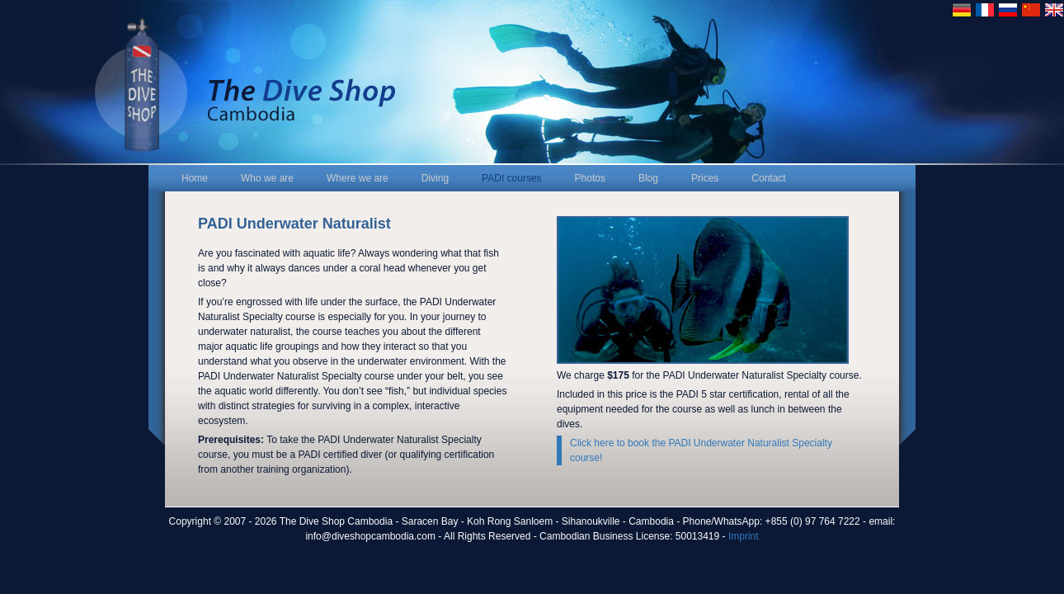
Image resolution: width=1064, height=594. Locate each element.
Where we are (357, 178)
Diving (435, 178)
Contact (768, 178)
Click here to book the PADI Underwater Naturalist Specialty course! (701, 450)
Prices (704, 178)
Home (194, 178)
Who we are (267, 178)
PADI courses (511, 178)
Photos (590, 178)
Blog (648, 178)
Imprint (743, 536)
